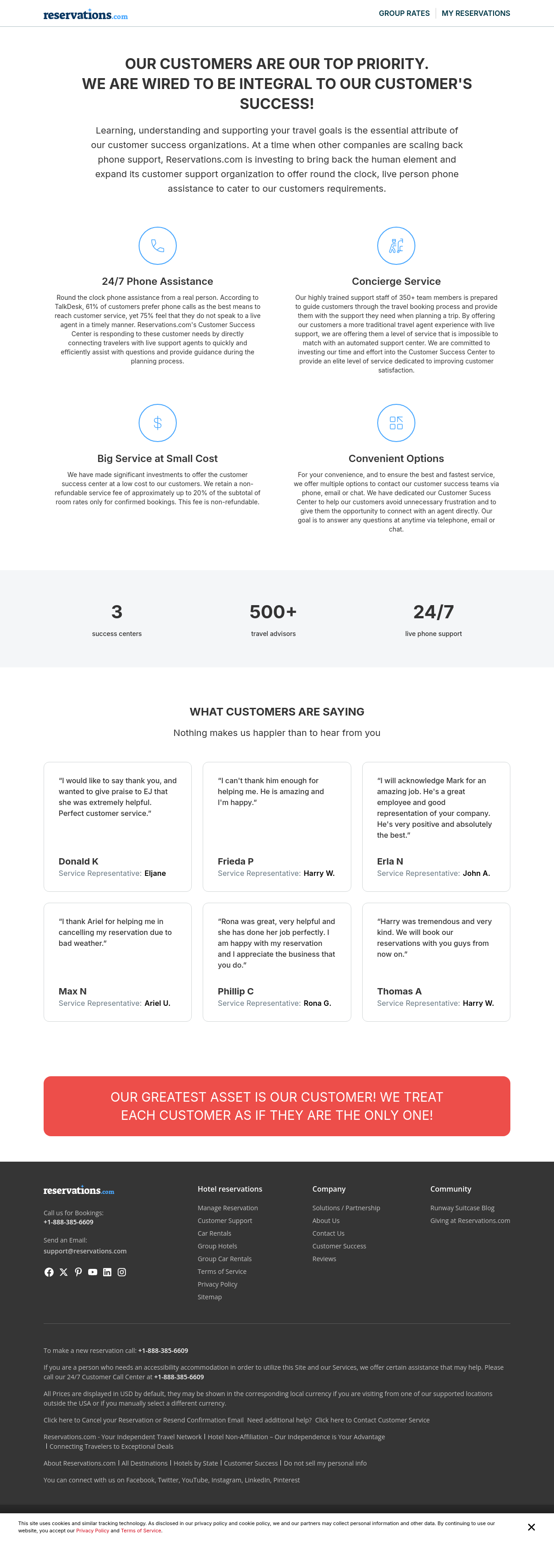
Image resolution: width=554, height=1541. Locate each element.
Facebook (140, 1480)
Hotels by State (196, 1463)
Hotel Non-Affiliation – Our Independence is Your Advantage (296, 1436)
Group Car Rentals (225, 1258)
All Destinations (145, 1463)
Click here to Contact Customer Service (372, 1420)
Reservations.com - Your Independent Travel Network (123, 1436)
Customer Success (339, 1246)
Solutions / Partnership (346, 1207)
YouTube (195, 1480)
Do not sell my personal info (325, 1463)
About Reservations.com (80, 1463)
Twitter (168, 1480)
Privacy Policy (93, 1530)
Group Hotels (217, 1246)
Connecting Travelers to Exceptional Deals (112, 1446)
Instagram (226, 1480)
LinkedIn (257, 1480)
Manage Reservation (228, 1207)
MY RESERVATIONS (476, 13)
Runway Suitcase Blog (462, 1207)
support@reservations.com (85, 1251)
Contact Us (328, 1233)
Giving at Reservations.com (470, 1220)
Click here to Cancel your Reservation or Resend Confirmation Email (144, 1420)
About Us (325, 1220)
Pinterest (286, 1480)
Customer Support (225, 1220)
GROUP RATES (404, 13)
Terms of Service (141, 1530)
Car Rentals (214, 1233)
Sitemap (210, 1296)
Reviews (324, 1258)
